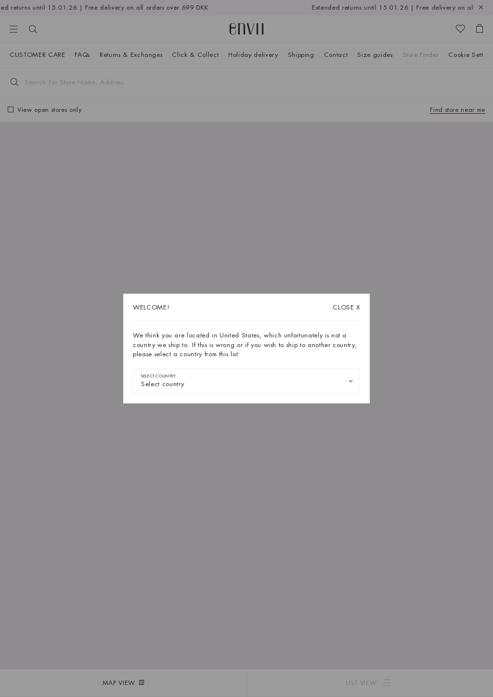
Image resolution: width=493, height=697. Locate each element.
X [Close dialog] (346, 307)
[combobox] (246, 380)
